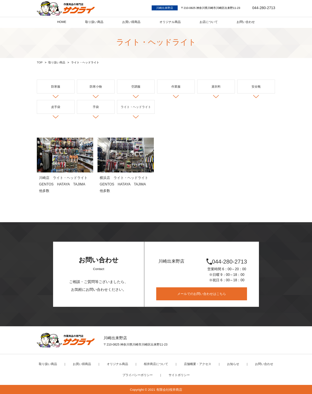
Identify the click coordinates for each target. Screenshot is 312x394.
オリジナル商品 (119, 363)
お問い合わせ (259, 363)
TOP (40, 62)
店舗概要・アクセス (195, 363)
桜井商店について (156, 363)
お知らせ (230, 363)
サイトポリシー (178, 374)
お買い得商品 (84, 363)
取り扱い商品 (56, 62)
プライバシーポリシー (138, 374)
